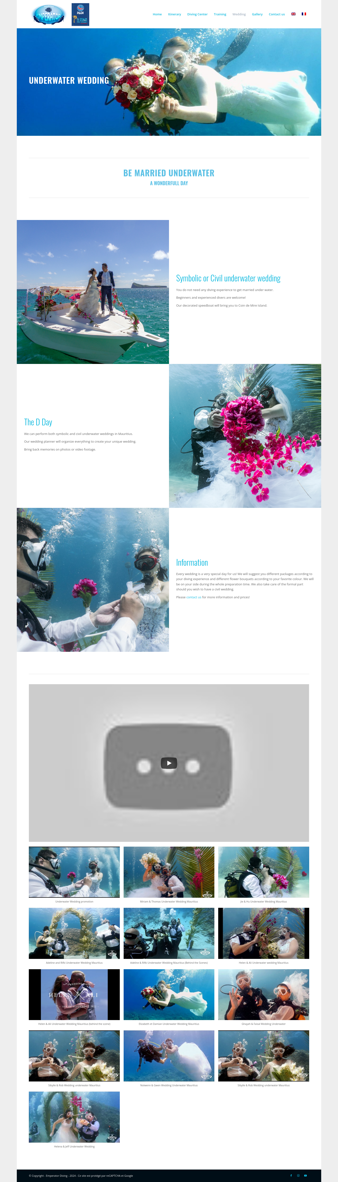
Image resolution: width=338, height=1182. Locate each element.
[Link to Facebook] (291, 1175)
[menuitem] (157, 14)
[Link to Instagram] (298, 1175)
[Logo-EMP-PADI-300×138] (60, 14)
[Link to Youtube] (305, 1175)
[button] (74, 877)
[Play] (169, 763)
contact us (194, 597)
